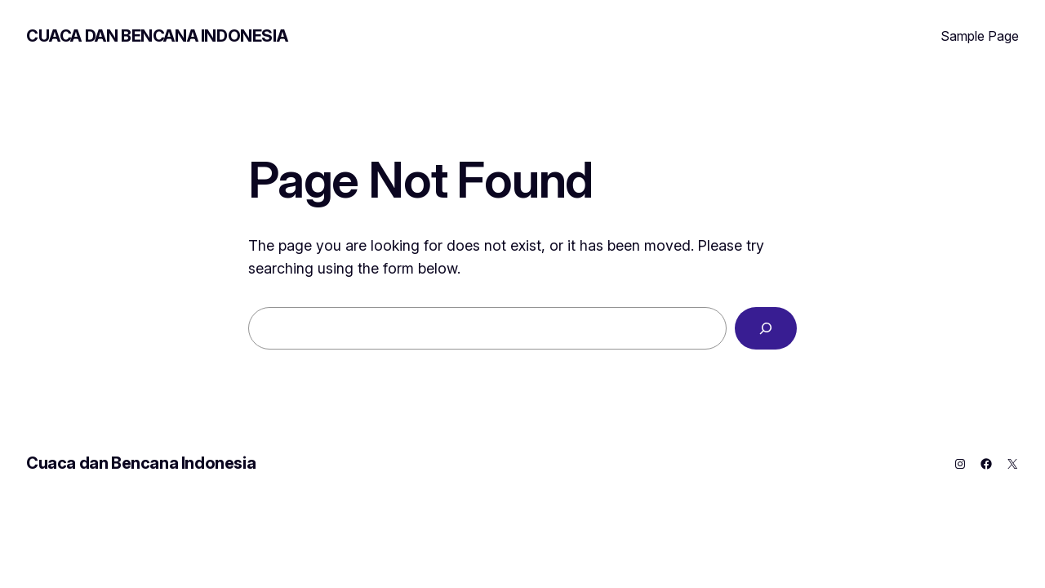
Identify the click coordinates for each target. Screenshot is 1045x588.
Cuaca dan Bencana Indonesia (156, 36)
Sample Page (979, 36)
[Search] (766, 328)
